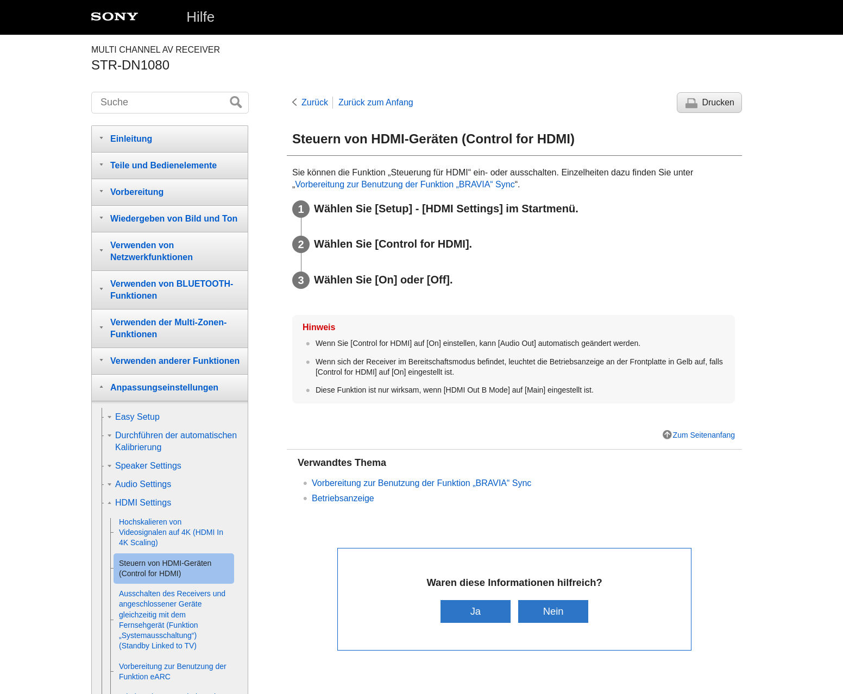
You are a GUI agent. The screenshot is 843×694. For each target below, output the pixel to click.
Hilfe (200, 17)
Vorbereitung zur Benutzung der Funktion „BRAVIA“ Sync (404, 184)
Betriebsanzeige (343, 498)
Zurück (314, 102)
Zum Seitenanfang (704, 435)
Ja (475, 611)
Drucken (718, 102)
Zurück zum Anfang (375, 102)
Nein (553, 611)
